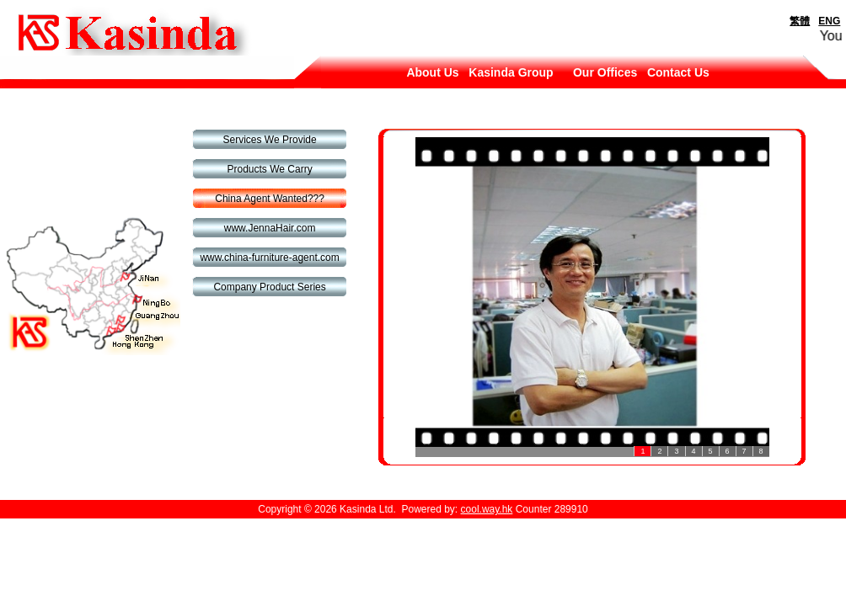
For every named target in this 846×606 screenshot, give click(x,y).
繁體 (800, 21)
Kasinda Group (511, 72)
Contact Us (678, 72)
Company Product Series (269, 287)
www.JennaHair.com (270, 228)
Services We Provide (270, 140)
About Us (432, 72)
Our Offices (605, 72)
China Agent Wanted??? (269, 199)
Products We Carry (270, 169)
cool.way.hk (487, 509)
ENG (829, 21)
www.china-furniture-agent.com (269, 257)
